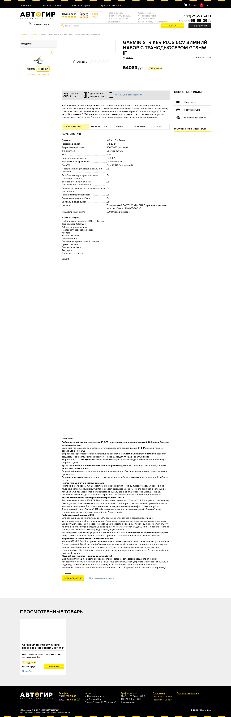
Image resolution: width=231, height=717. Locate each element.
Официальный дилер (111, 5)
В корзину (54, 666)
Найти (172, 25)
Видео (119, 127)
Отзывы (158, 127)
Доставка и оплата (51, 5)
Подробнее (28, 671)
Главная (23, 34)
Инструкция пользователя (128, 94)
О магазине (26, 5)
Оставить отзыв (73, 578)
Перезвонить (200, 25)
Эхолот (129, 57)
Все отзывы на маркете (101, 578)
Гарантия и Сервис (80, 5)
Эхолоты (34, 34)
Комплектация (99, 127)
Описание (139, 127)
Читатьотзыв (94, 15)
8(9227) (193, 21)
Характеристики (72, 127)
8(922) (196, 16)
